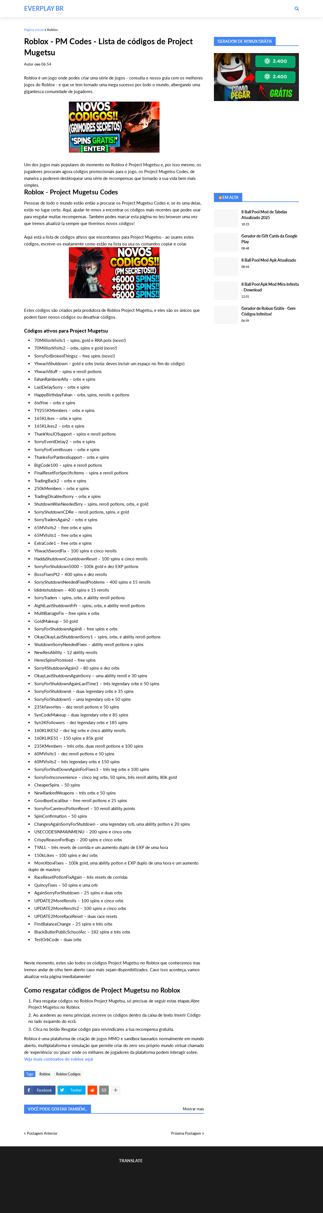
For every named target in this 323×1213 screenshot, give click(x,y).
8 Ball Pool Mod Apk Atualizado (268, 260)
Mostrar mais (193, 1109)
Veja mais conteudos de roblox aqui (58, 1058)
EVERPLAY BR (43, 8)
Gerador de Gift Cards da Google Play (269, 239)
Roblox (52, 30)
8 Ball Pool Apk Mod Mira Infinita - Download (270, 287)
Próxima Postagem (186, 1133)
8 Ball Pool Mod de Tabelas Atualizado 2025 (264, 214)
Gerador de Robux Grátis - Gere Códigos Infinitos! (268, 311)
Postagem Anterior (42, 1133)
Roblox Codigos (68, 1074)
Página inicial (34, 30)
